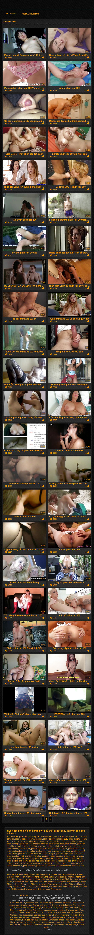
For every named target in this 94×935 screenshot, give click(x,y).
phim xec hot (24, 849)
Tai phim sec (44, 920)
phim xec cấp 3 (77, 841)
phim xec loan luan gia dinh (18, 851)
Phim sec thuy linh (39, 884)
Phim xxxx (62, 887)
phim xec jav (36, 849)
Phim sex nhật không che (21, 910)
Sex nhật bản (26, 905)
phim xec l (47, 849)
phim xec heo (12, 849)
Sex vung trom (42, 874)
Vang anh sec (49, 877)
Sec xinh (64, 884)
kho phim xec (12, 836)
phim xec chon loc (40, 844)
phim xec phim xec (75, 856)
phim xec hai (53, 846)
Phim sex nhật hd (27, 912)
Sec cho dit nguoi (46, 903)
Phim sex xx (73, 887)
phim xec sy (40, 858)
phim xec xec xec (62, 863)
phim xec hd (77, 846)
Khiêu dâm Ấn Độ (17, 903)
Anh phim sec (72, 882)
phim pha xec (58, 836)
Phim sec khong (76, 884)
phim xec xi (17, 866)
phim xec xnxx (29, 866)
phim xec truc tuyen (48, 861)
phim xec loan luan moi (41, 851)
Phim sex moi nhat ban (62, 905)
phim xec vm (12, 863)
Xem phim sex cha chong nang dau (39, 922)
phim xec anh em (36, 841)
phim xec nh (79, 853)
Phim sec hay (16, 917)
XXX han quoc (44, 889)
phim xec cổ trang (56, 844)
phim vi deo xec (21, 839)
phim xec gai (15, 846)
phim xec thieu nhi (63, 858)
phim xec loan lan (59, 849)
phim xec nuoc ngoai (46, 856)
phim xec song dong (25, 858)
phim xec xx (41, 866)
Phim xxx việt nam (61, 915)
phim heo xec (46, 836)
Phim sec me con (16, 922)
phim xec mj (12, 853)
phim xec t (50, 858)
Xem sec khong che (34, 877)
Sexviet (63, 917)
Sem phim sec (42, 887)
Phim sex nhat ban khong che (61, 874)
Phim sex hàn (72, 910)
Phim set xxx (56, 889)
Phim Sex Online (77, 915)
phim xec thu (78, 858)
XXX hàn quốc (17, 889)
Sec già (82, 882)
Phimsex (13, 915)
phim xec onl (61, 856)
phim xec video (78, 861)
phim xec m (56, 851)
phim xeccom (65, 866)
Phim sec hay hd (28, 887)
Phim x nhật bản (23, 908)
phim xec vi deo (64, 861)
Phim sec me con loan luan (54, 882)
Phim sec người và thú (62, 879)
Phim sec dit (20, 877)
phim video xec (36, 839)
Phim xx (43, 917)
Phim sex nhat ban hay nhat (70, 912)
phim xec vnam (25, 863)
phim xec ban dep (52, 841)
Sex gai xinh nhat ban (42, 905)
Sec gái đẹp (61, 877)
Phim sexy (60, 922)
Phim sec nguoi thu (32, 879)
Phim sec (38, 925)
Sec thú (17, 925)
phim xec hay (65, 846)
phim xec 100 (49, 839)
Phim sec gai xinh (25, 915)
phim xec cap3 (13, 844)
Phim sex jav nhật (75, 917)
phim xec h (42, 846)
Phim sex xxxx (30, 889)
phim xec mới (36, 853)
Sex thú (10, 877)
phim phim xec (71, 836)
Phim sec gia (12, 874)
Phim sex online (57, 920)
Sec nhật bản (70, 925)
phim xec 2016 (62, 839)
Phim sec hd (70, 920)
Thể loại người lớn (30, 14)
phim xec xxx (52, 866)
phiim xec (23, 836)
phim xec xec (48, 863)
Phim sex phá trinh (27, 874)
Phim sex (79, 874)
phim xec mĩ (79, 851)
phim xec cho (26, 844)
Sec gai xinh (53, 917)
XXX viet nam (51, 912)
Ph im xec (24, 895)
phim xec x (37, 863)
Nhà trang (11, 14)
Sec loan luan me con (43, 915)
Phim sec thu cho (20, 882)
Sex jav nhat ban (61, 908)
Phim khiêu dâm (76, 908)
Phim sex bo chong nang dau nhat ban (49, 910)
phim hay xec (34, 836)
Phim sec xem (54, 884)
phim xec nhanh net (15, 856)
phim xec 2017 (75, 839)
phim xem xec (78, 866)
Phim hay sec (46, 879)
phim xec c (65, 841)
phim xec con (70, 844)
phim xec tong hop (31, 861)
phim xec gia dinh (29, 846)
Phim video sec (35, 882)
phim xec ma (68, 851)
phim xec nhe (30, 856)
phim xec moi (23, 853)
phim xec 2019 (22, 841)
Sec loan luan (58, 925)
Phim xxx (53, 887)
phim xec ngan (49, 853)
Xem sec (80, 920)
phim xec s (11, 858)
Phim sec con (16, 879)
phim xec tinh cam (14, 861)
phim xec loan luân (76, 849)
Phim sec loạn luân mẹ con (18, 884)
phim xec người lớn (64, 853)
